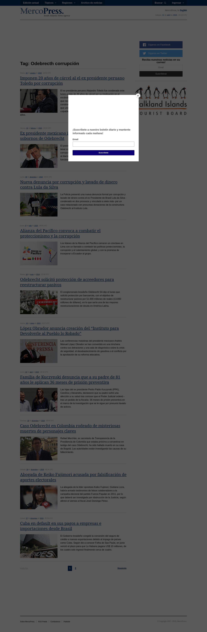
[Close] (138, 95)
